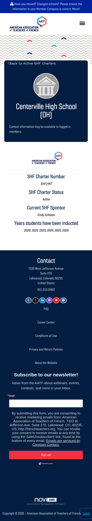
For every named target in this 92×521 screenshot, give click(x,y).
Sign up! (46, 454)
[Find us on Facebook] (28, 300)
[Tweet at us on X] (35, 300)
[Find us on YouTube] (56, 300)
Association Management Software (46, 501)
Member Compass (47, 9)
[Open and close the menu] (70, 24)
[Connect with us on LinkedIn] (42, 300)
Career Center (46, 322)
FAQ (46, 309)
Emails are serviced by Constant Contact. (56, 442)
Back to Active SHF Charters (32, 63)
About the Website (46, 363)
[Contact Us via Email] (63, 300)
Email (11, 396)
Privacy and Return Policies (46, 349)
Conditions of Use (46, 336)
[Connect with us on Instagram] (49, 300)
